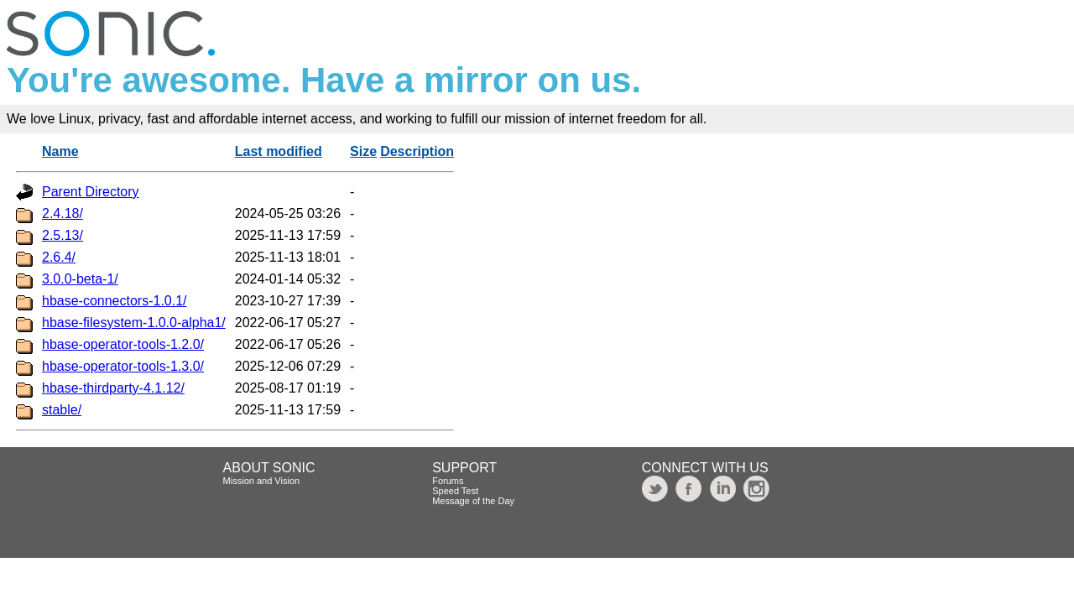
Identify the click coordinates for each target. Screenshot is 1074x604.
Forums (447, 481)
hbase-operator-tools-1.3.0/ (123, 366)
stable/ (61, 410)
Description (417, 151)
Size (363, 151)
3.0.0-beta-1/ (80, 279)
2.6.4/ (59, 257)
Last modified (278, 151)
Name (60, 151)
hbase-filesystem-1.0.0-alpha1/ (134, 322)
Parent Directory (90, 192)
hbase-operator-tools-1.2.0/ (123, 344)
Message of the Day (473, 501)
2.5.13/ (62, 235)
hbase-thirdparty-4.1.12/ (113, 388)
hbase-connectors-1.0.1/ (114, 301)
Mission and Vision (261, 481)
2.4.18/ (62, 213)
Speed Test (455, 491)
